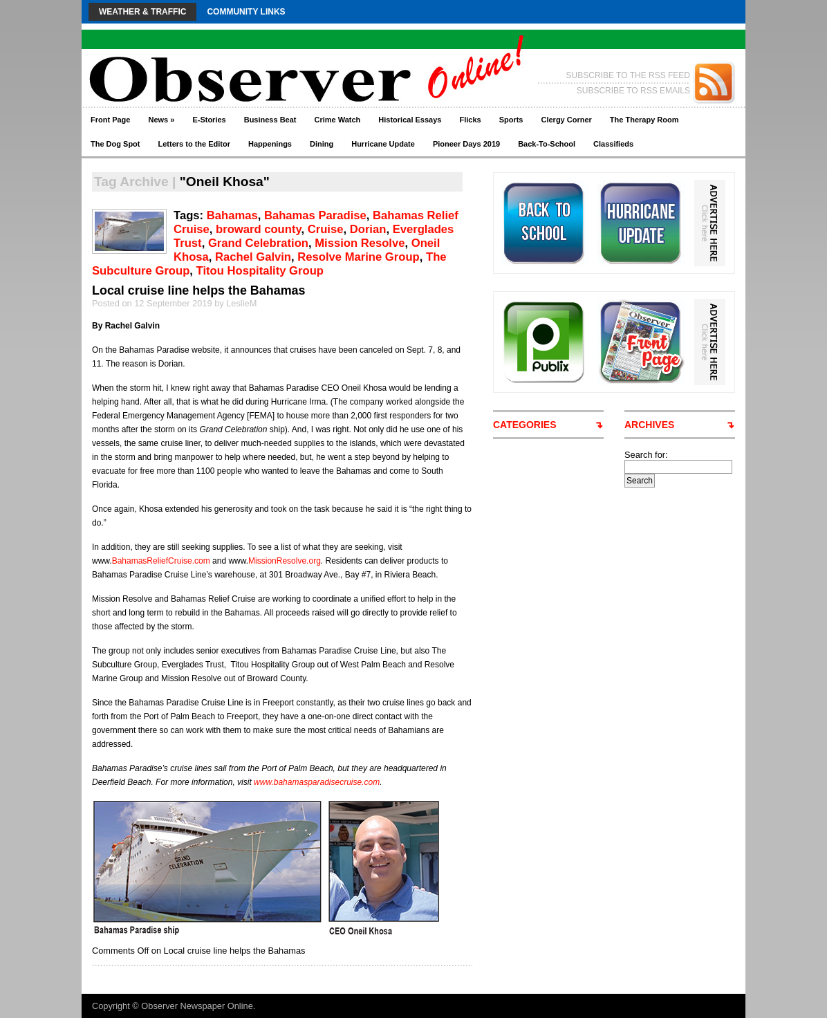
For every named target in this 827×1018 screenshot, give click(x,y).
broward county (258, 229)
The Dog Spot (115, 144)
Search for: (646, 455)
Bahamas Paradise (315, 215)
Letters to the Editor (194, 144)
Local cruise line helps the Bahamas (199, 290)
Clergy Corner (566, 119)
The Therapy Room (644, 119)
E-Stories (208, 119)
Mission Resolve (360, 243)
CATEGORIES (525, 424)
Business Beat (270, 119)
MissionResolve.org (284, 561)
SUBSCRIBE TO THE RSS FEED (628, 75)
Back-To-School (546, 144)
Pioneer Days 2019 (466, 144)
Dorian (368, 229)
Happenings (270, 144)
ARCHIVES (649, 424)
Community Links (246, 12)
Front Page (110, 119)
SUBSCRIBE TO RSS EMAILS (633, 90)
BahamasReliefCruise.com (161, 561)
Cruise (326, 229)
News (161, 119)
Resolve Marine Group (358, 256)
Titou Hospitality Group (260, 270)
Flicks (470, 119)
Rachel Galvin (253, 256)
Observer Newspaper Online (196, 1006)
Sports (511, 119)
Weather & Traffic (142, 12)
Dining (321, 144)
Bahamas (232, 215)
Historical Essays (409, 119)
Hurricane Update (383, 144)
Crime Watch (338, 119)
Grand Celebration (258, 243)
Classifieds (613, 144)
